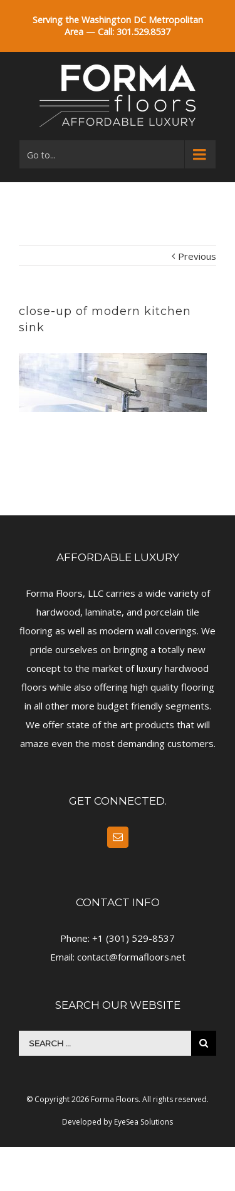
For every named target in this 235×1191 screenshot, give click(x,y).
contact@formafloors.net (131, 957)
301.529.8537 (143, 32)
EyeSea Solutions (143, 1121)
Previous (197, 256)
